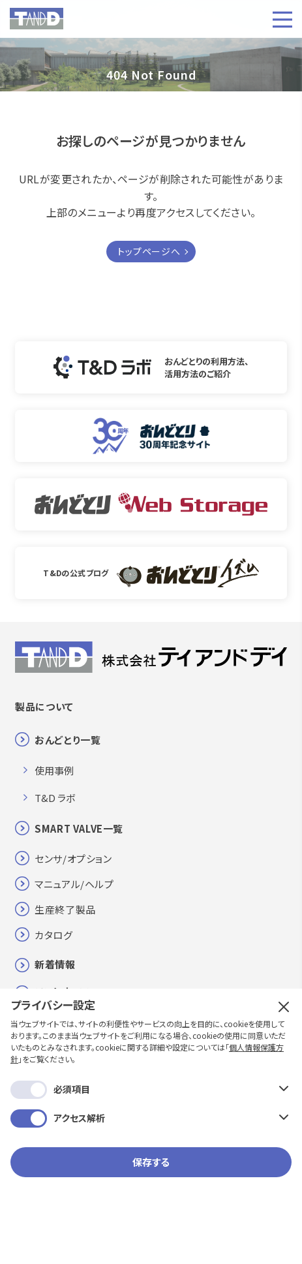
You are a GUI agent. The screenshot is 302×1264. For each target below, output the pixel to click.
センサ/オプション (73, 858)
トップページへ (149, 251)
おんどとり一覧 (67, 740)
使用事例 (54, 770)
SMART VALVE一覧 (79, 828)
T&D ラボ (55, 798)
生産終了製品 (65, 909)
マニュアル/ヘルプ (74, 884)
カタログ (53, 935)
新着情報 (55, 964)
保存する (151, 1162)
